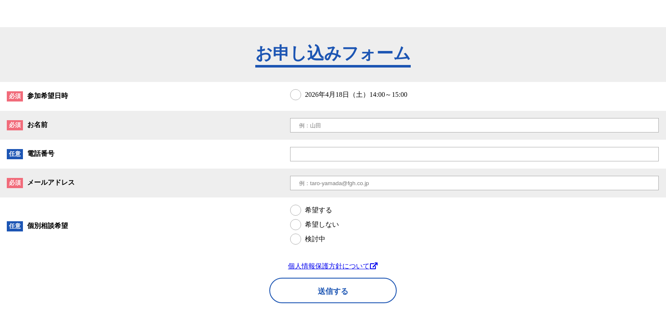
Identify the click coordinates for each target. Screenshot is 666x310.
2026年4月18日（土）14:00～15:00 (356, 94)
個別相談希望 (47, 225)
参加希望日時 (47, 95)
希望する (318, 210)
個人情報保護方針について (333, 266)
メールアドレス (51, 182)
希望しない (322, 224)
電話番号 (40, 153)
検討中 (315, 238)
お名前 (37, 124)
